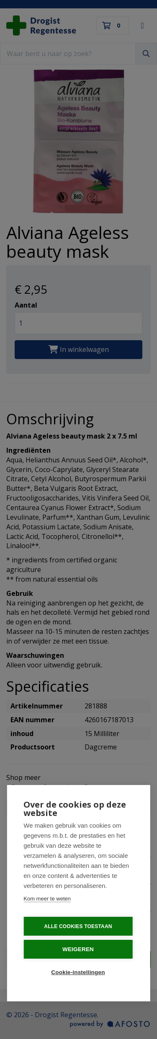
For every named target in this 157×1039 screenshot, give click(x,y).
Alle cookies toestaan (78, 927)
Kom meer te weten (47, 899)
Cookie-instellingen (78, 973)
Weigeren (78, 950)
